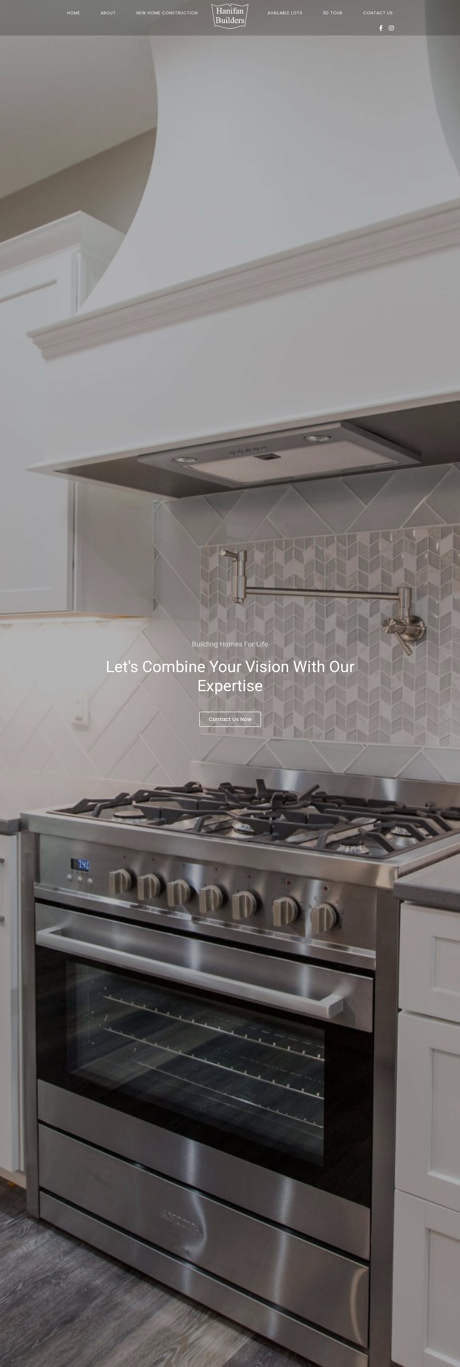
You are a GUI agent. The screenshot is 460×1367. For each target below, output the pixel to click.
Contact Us (378, 13)
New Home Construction (167, 13)
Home (73, 13)
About (108, 13)
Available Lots (285, 13)
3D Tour (333, 13)
